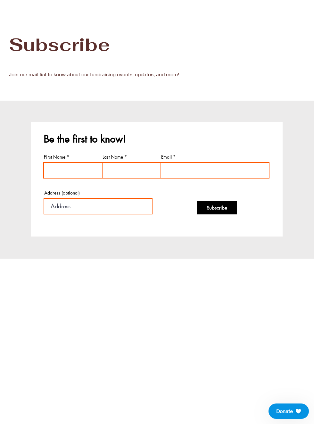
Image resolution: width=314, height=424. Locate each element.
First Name (54, 157)
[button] (289, 411)
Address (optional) (62, 193)
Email (166, 157)
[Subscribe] (217, 207)
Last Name (113, 157)
